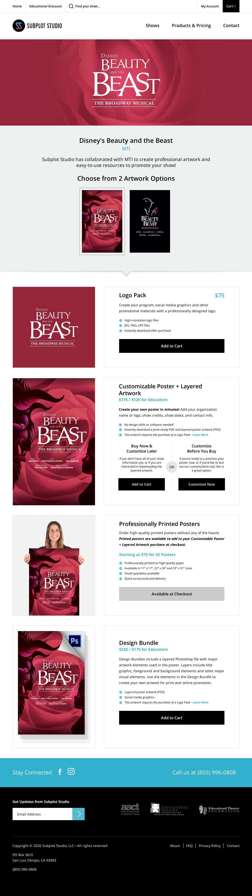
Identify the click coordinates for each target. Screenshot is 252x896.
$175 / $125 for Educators (143, 399)
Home (17, 6)
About (175, 845)
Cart (231, 6)
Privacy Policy (210, 845)
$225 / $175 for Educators (143, 649)
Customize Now (202, 484)
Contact (233, 845)
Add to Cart (171, 346)
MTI (126, 148)
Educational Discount (45, 6)
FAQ (189, 845)
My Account (210, 6)
